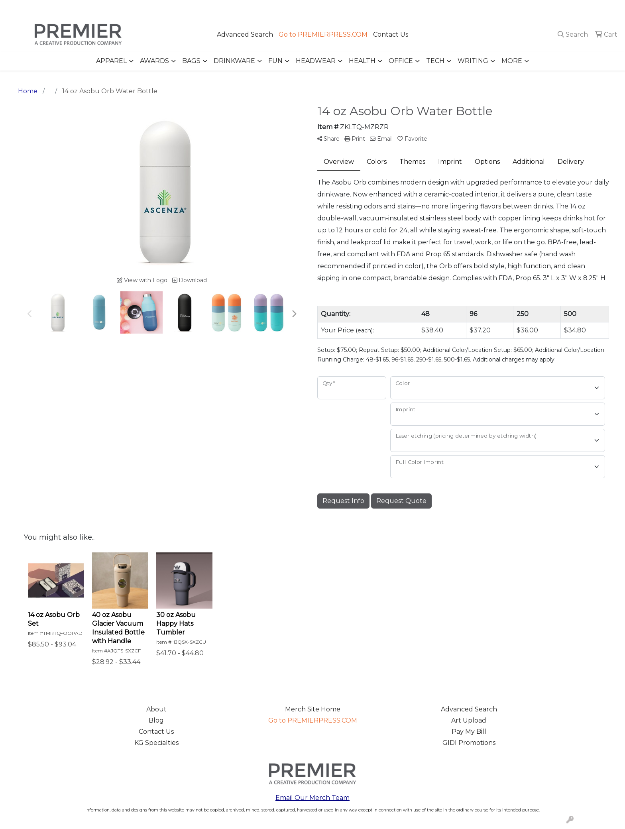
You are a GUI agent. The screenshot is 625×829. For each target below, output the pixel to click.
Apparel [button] (111, 61)
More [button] (511, 61)
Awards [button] (154, 61)
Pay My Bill (469, 731)
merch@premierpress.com (573, 8)
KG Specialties (156, 742)
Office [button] (401, 61)
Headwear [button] (316, 61)
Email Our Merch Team (312, 797)
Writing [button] (473, 61)
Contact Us (390, 34)
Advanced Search (245, 34)
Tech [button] (435, 61)
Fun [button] (275, 61)
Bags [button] (191, 61)
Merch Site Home (312, 709)
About (156, 709)
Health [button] (362, 61)
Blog (156, 720)
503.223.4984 (504, 8)
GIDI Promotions (468, 742)
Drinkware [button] (234, 61)
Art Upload (468, 720)
